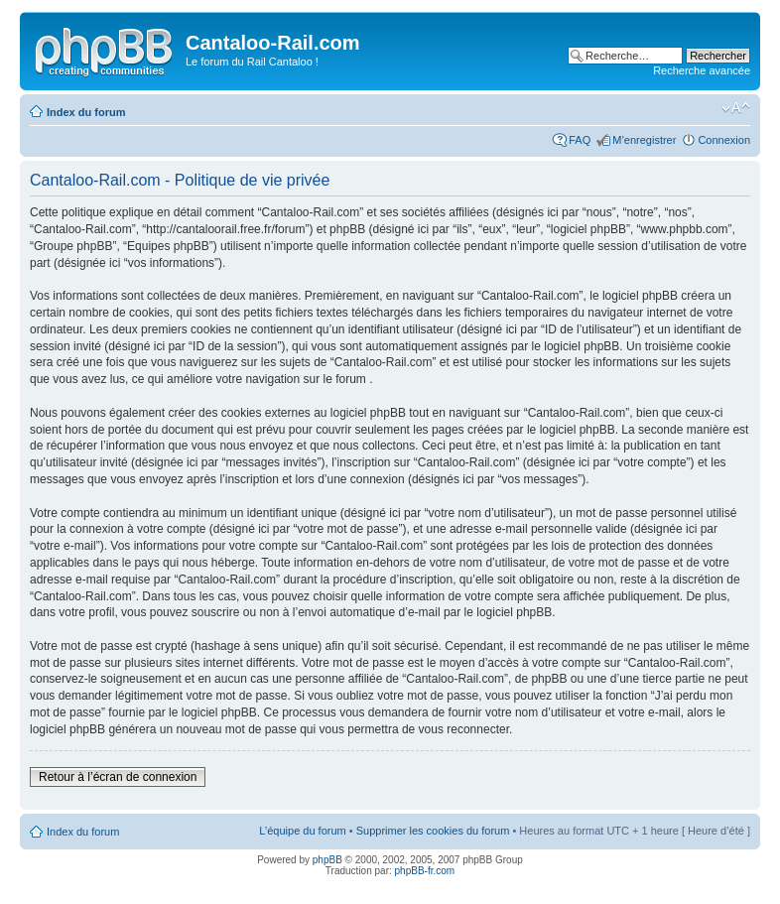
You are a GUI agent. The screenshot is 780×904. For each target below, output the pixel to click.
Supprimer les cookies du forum (433, 831)
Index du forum (86, 112)
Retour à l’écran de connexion (117, 777)
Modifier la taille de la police (735, 108)
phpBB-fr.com (425, 870)
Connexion (724, 140)
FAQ (579, 140)
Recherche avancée (701, 70)
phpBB (327, 859)
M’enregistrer (644, 140)
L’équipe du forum (302, 831)
